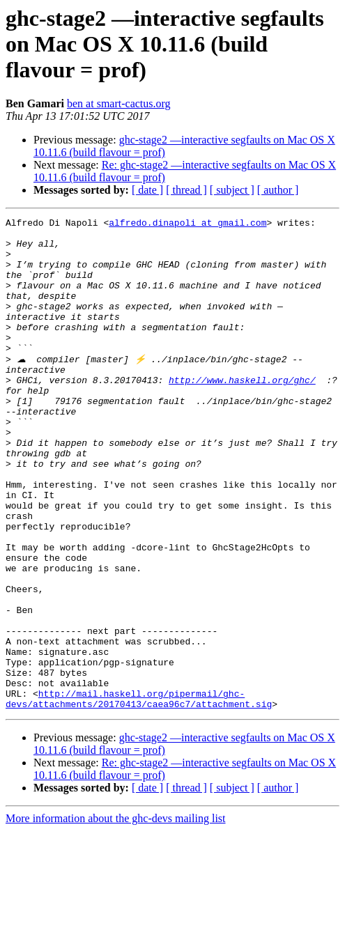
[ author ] (278, 190)
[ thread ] (186, 190)
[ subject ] (232, 190)
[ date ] (147, 190)
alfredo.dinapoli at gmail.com (187, 224)
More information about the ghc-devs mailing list (116, 916)
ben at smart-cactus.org (119, 103)
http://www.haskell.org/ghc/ (242, 412)
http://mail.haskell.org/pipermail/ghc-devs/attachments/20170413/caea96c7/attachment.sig (139, 794)
